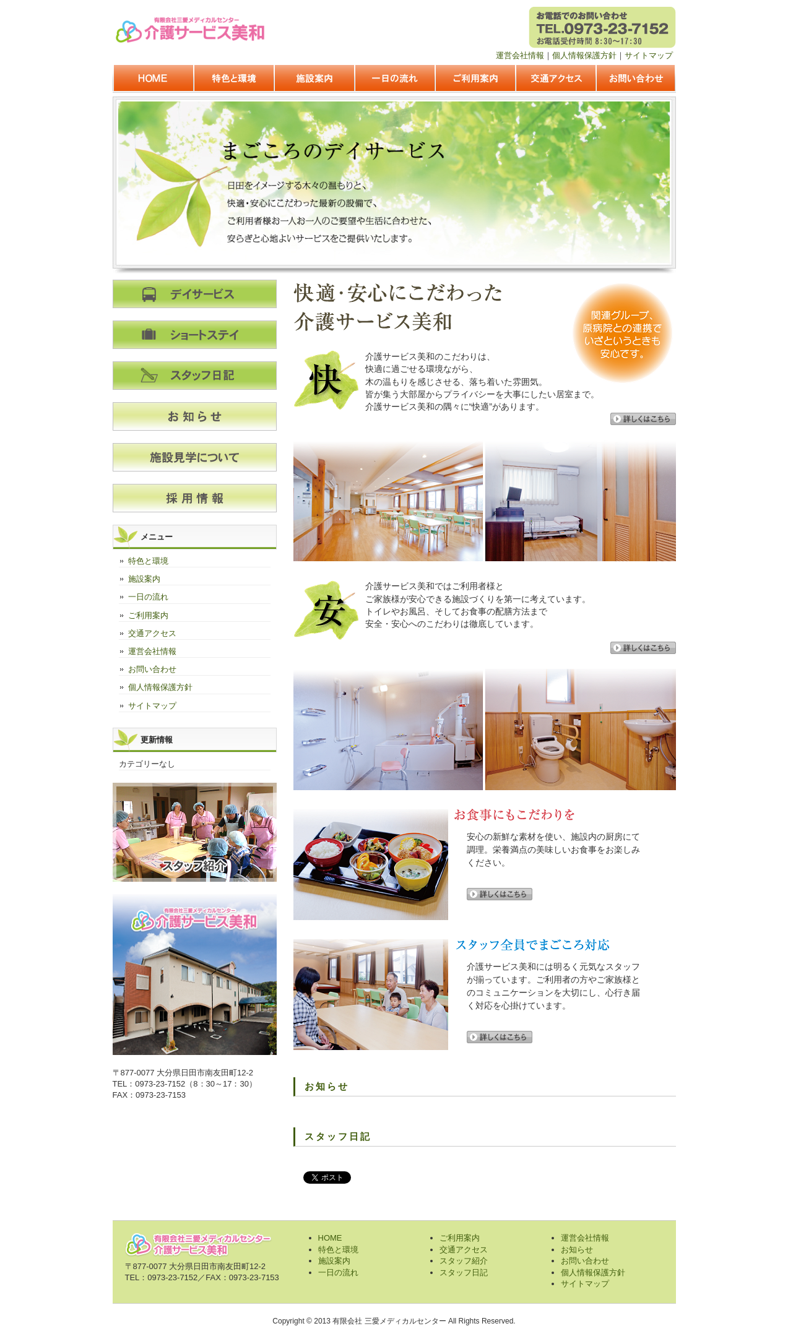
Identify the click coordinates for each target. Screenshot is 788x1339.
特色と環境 (233, 79)
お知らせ (577, 1249)
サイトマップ (649, 55)
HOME (153, 79)
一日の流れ (394, 79)
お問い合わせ (635, 79)
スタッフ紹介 (463, 1260)
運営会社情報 (520, 55)
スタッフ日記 (463, 1272)
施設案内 (314, 79)
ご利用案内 (475, 79)
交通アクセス (555, 79)
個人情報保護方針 (584, 55)
